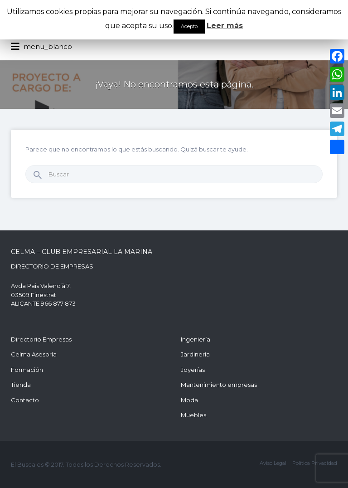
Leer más (225, 25)
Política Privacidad (314, 463)
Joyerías (193, 369)
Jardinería (195, 354)
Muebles (193, 415)
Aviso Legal (273, 463)
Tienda (21, 384)
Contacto (25, 400)
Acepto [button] (189, 26)
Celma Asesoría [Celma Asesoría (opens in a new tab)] (34, 354)
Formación (27, 369)
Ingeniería (195, 339)
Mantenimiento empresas (219, 384)
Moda (189, 400)
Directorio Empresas (41, 339)
